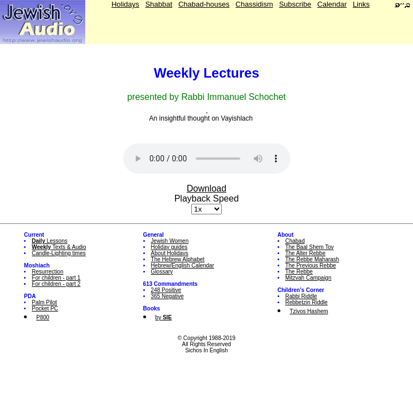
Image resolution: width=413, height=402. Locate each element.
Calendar (332, 4)
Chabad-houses (204, 4)
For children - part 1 (56, 278)
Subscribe (295, 4)
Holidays (125, 4)
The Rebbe (299, 272)
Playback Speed (206, 198)
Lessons (49, 241)
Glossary (162, 272)
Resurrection (48, 272)
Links (361, 4)
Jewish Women (170, 241)
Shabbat (158, 4)
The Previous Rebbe (310, 265)
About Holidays (169, 253)
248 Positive (166, 290)
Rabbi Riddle (301, 296)
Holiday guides (169, 247)
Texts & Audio (59, 247)
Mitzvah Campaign (308, 278)
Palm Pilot (44, 302)
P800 (42, 317)
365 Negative (167, 296)
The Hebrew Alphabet (178, 259)
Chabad (295, 241)
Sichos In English (206, 350)
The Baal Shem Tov (309, 247)
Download (206, 188)
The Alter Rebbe (305, 253)
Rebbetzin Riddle (306, 302)
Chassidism (254, 4)
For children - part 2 (56, 284)
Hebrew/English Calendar (182, 265)
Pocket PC (45, 308)
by (164, 317)
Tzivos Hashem (309, 311)
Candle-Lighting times (59, 253)
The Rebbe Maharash (312, 259)
